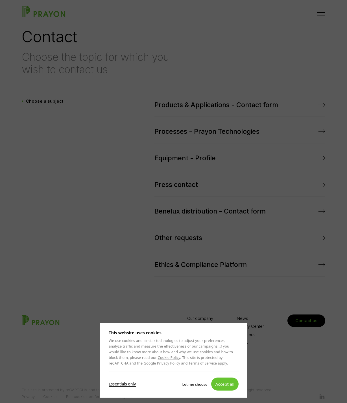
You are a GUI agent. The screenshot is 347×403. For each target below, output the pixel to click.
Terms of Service (202, 363)
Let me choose (194, 384)
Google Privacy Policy (161, 363)
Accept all (224, 384)
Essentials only (122, 383)
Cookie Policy (169, 357)
